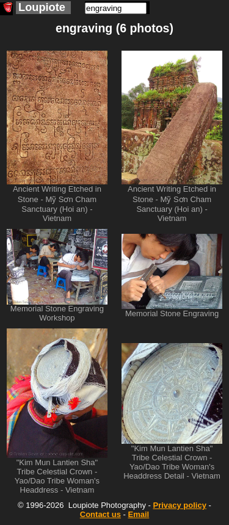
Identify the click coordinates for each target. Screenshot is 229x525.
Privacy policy (179, 505)
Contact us (100, 514)
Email (139, 514)
